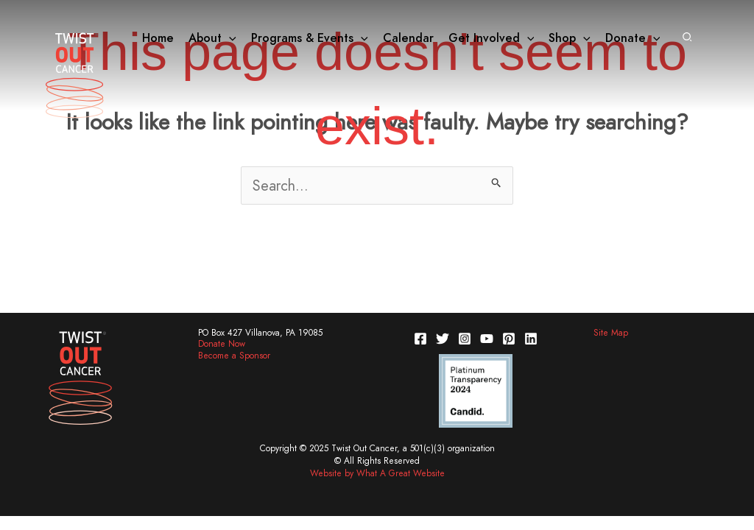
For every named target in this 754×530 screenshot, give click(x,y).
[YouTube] (486, 338)
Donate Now (221, 344)
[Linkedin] (531, 338)
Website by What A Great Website (377, 473)
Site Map (610, 333)
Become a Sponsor (234, 355)
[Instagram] (464, 338)
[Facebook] (420, 338)
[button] (688, 38)
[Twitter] (442, 338)
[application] (229, 38)
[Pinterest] (508, 338)
